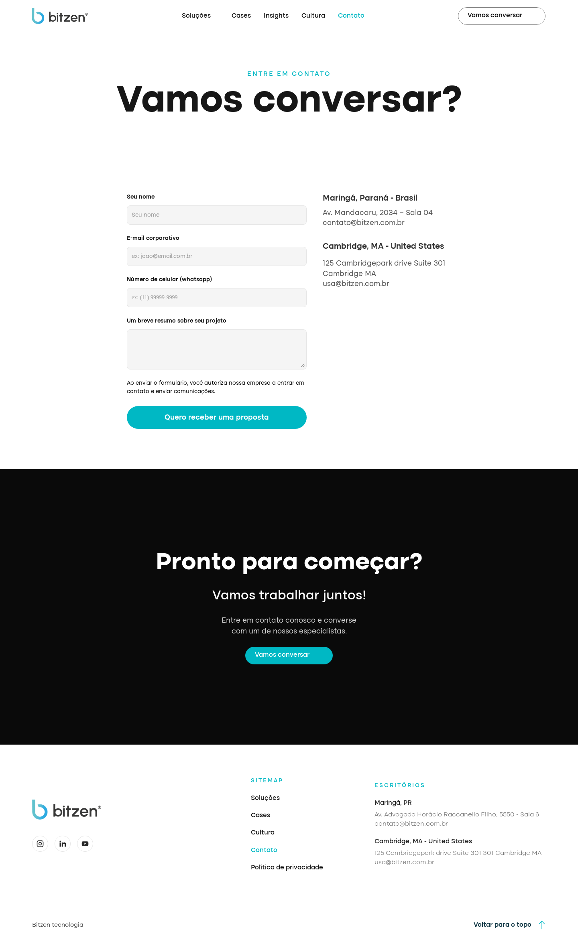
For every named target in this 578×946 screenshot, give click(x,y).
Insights (276, 16)
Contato (351, 16)
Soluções (265, 798)
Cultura (313, 16)
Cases (241, 16)
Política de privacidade (287, 868)
